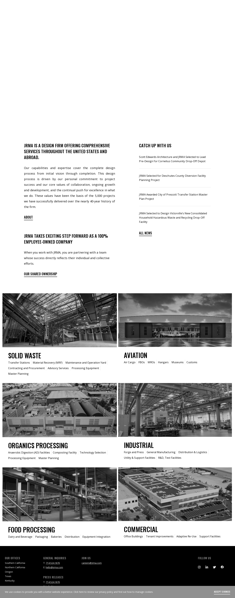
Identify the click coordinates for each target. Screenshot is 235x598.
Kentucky (10, 580)
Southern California (15, 562)
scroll (117, 121)
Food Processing (31, 529)
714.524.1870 (53, 562)
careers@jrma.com (92, 562)
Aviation (135, 355)
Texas (8, 576)
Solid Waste (24, 355)
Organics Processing (38, 445)
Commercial (141, 529)
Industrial (139, 445)
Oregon (9, 571)
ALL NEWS (145, 233)
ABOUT (28, 217)
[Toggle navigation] (225, 9)
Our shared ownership (40, 274)
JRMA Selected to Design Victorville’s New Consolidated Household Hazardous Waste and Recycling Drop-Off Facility (173, 218)
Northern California (15, 567)
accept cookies (222, 591)
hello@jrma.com (54, 567)
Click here (79, 591)
